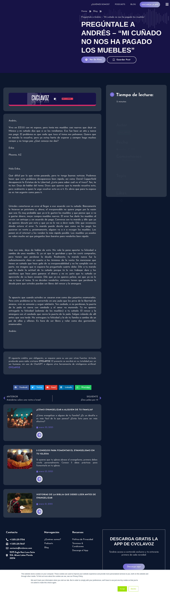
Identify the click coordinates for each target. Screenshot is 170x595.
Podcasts (121, 4)
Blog (133, 4)
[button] (21, 387)
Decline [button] (133, 589)
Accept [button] (122, 589)
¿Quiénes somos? (101, 4)
